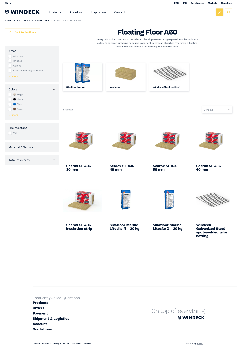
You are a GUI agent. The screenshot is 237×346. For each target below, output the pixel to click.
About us (76, 12)
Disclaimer (76, 344)
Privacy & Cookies (61, 344)
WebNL (200, 344)
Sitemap (87, 344)
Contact (119, 12)
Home (8, 20)
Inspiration (98, 12)
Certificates (197, 3)
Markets (213, 3)
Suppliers (226, 3)
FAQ (176, 3)
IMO (184, 3)
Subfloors (42, 20)
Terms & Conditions (41, 344)
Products (55, 12)
